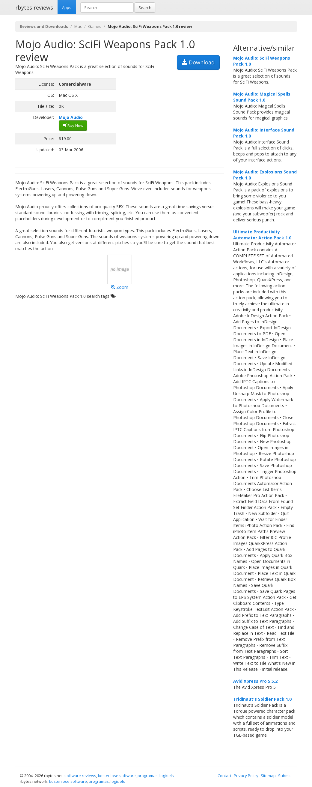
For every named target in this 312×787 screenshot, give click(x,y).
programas (148, 775)
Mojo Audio (71, 117)
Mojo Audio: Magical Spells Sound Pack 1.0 (261, 97)
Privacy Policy (246, 775)
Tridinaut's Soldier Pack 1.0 (262, 699)
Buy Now (73, 125)
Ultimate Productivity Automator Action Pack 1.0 (262, 235)
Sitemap (268, 775)
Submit (284, 775)
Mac (78, 26)
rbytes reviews (34, 7)
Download (198, 62)
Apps (66, 7)
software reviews (80, 775)
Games (94, 26)
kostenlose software (117, 775)
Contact (224, 775)
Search (144, 7)
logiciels (166, 775)
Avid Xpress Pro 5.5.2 (255, 681)
